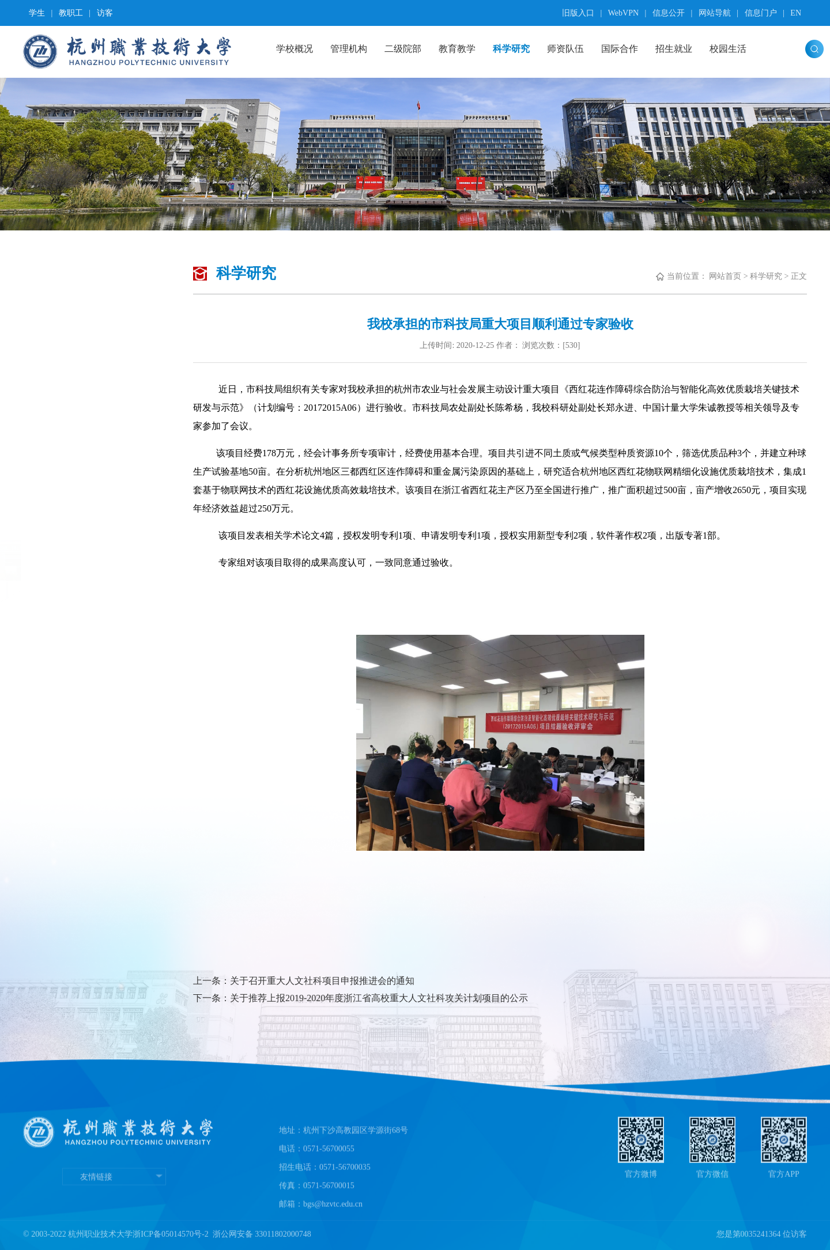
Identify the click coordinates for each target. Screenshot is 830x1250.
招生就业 (673, 49)
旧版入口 (578, 13)
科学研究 (511, 49)
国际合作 (619, 49)
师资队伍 (565, 49)
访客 (105, 13)
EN (795, 13)
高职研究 (74, 339)
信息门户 (761, 13)
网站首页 (725, 276)
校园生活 (728, 49)
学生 (37, 13)
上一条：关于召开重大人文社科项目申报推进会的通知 (303, 981)
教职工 (71, 13)
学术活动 (74, 382)
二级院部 (402, 49)
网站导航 (715, 13)
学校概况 (294, 49)
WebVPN (623, 13)
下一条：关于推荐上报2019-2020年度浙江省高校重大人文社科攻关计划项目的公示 (360, 998)
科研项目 (74, 425)
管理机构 (348, 49)
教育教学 (457, 49)
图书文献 (74, 468)
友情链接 (114, 1211)
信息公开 (668, 13)
